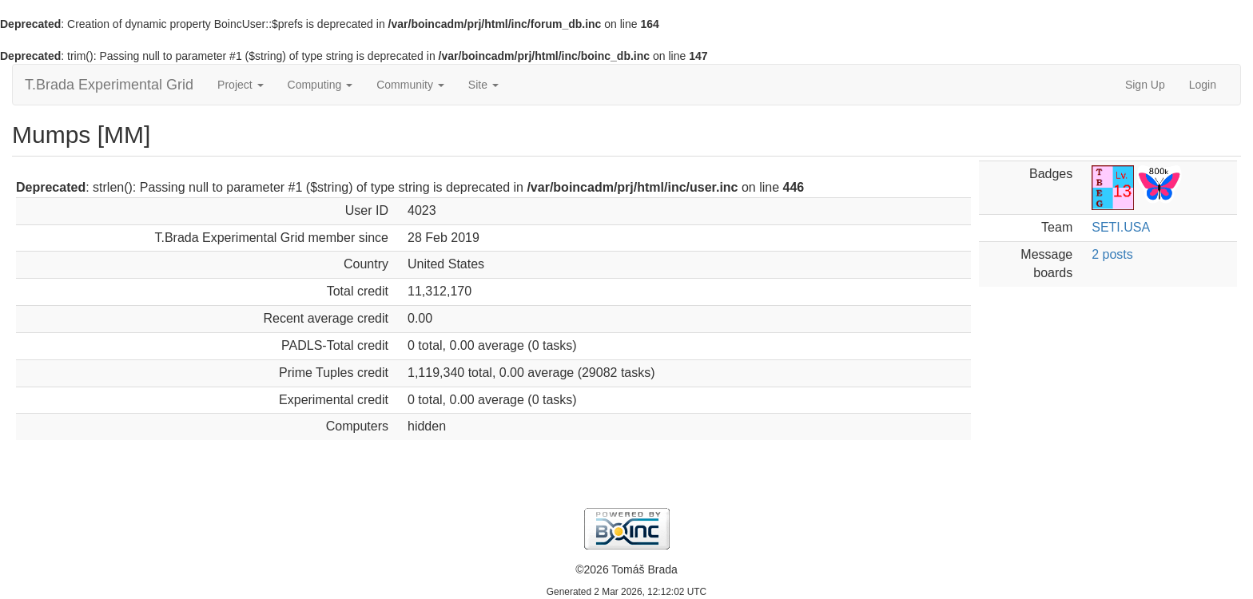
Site (483, 84)
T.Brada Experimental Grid (109, 85)
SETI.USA (1121, 227)
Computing (320, 84)
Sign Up (1145, 84)
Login (1202, 84)
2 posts (1112, 254)
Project (240, 84)
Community (410, 84)
